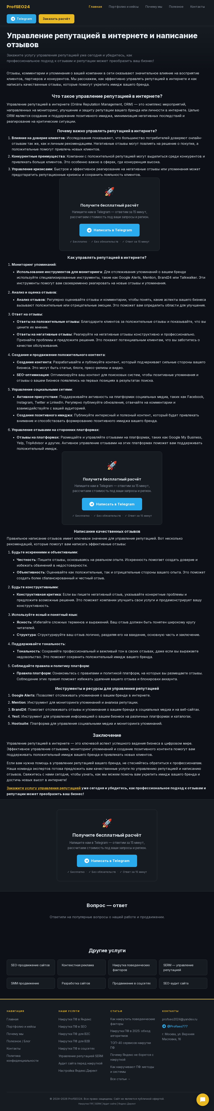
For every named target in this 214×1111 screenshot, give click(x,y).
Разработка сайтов (76, 983)
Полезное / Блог (19, 1041)
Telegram (21, 19)
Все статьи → (120, 1079)
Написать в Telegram (109, 230)
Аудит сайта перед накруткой (80, 1063)
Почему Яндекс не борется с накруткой (132, 1057)
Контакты (197, 7)
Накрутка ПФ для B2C (74, 1034)
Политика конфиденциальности (22, 1058)
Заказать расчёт (56, 19)
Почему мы (153, 7)
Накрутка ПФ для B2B (74, 1041)
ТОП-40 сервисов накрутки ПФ (130, 1045)
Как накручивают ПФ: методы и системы (132, 1069)
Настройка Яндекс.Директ (78, 1070)
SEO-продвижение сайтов (30, 965)
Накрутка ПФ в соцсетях (77, 1048)
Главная (95, 7)
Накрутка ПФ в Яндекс (75, 1019)
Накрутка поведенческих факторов (131, 967)
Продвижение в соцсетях (132, 983)
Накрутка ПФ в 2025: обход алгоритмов (130, 1033)
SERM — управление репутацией (178, 967)
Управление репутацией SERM (81, 1056)
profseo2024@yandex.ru (179, 1019)
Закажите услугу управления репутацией (44, 788)
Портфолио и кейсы (124, 7)
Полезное (176, 7)
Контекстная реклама (78, 965)
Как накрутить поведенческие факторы (132, 1021)
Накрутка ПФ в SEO (73, 1026)
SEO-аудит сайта (176, 983)
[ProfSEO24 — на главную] (18, 6)
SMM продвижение (25, 983)
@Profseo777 (175, 1026)
